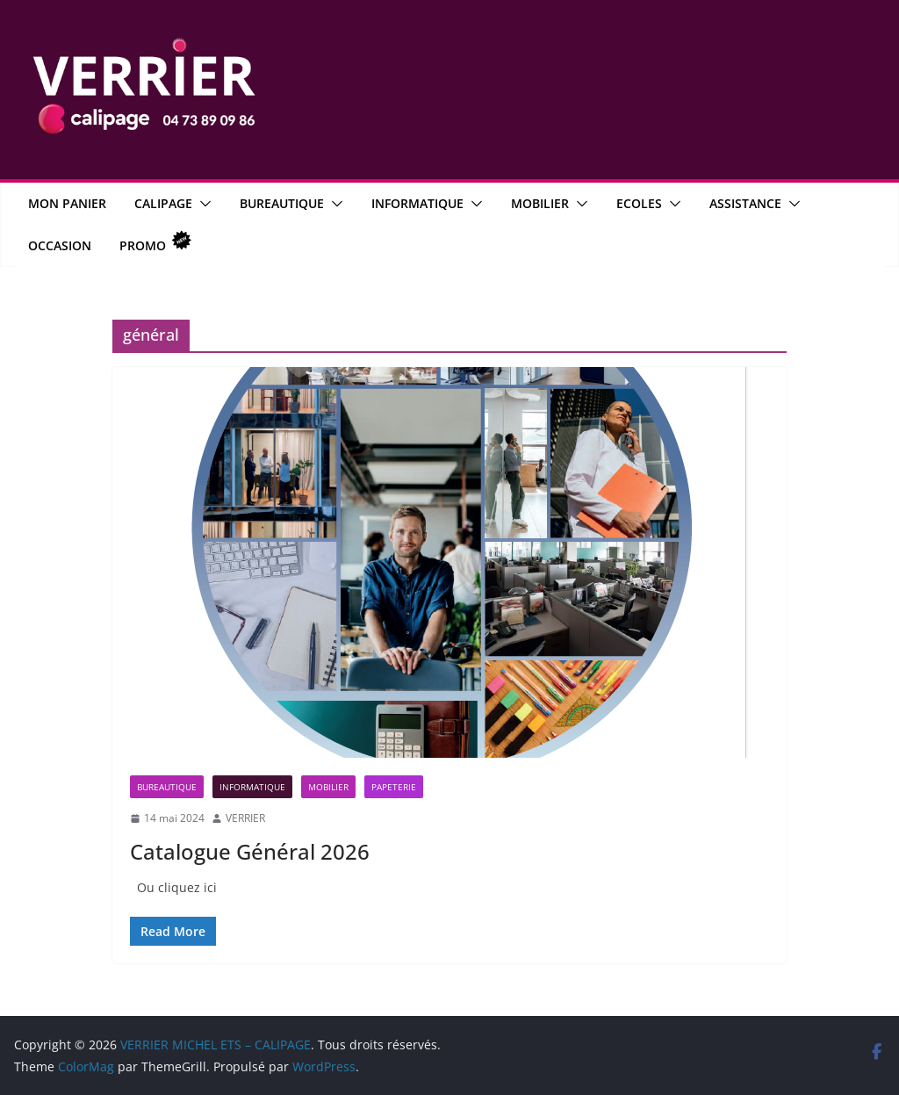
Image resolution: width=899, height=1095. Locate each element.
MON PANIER (67, 203)
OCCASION (59, 245)
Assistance (745, 203)
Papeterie (393, 787)
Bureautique (282, 203)
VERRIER (245, 817)
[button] (202, 203)
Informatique (417, 203)
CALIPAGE (163, 203)
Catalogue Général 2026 (250, 851)
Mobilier (540, 203)
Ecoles (639, 203)
